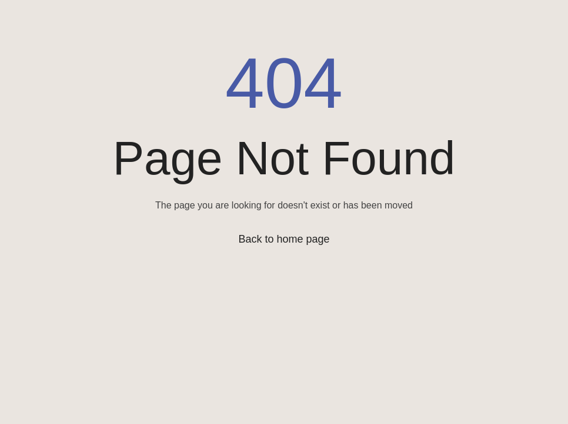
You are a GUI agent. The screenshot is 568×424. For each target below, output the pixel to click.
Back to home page (283, 239)
